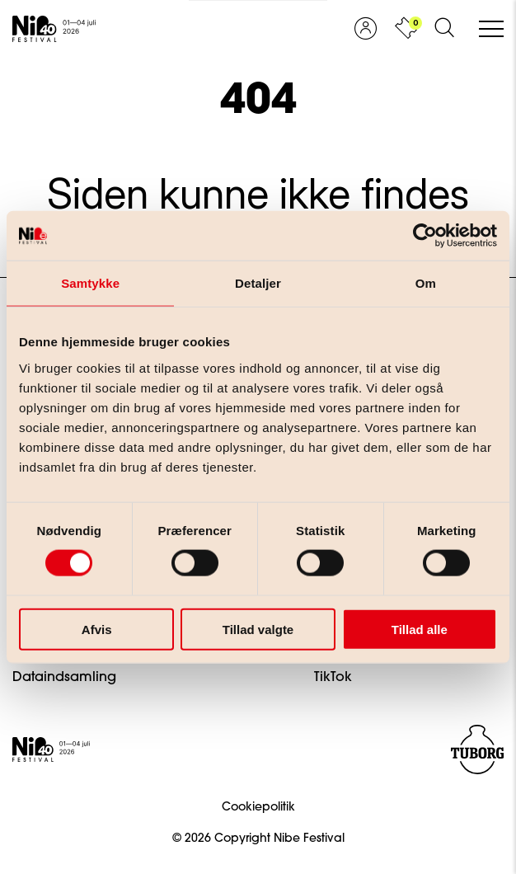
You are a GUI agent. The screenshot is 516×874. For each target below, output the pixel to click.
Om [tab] (425, 283)
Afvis (97, 629)
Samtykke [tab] (90, 283)
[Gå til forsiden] (54, 29)
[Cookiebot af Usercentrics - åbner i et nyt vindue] (425, 235)
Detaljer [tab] (258, 283)
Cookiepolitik (258, 808)
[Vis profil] (365, 29)
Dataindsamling (64, 677)
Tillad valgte (258, 629)
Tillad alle (420, 629)
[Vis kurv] (406, 29)
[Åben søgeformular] (444, 29)
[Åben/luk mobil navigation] (491, 30)
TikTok (333, 677)
